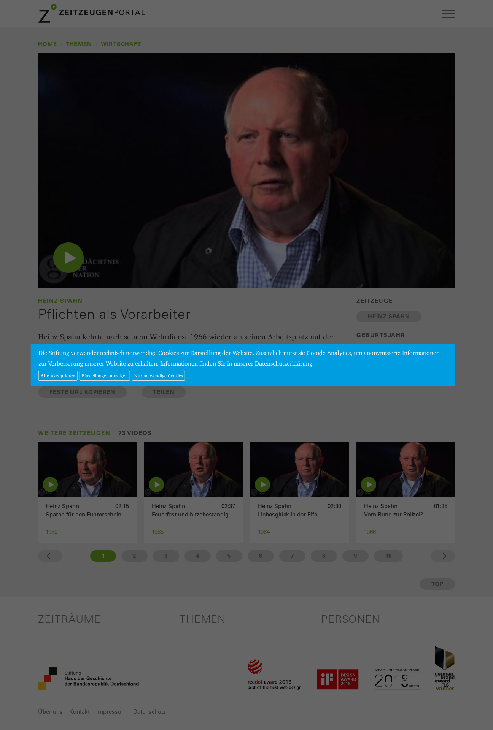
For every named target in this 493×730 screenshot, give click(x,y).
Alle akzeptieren (58, 375)
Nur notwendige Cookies (158, 375)
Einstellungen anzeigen (105, 375)
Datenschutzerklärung (283, 363)
